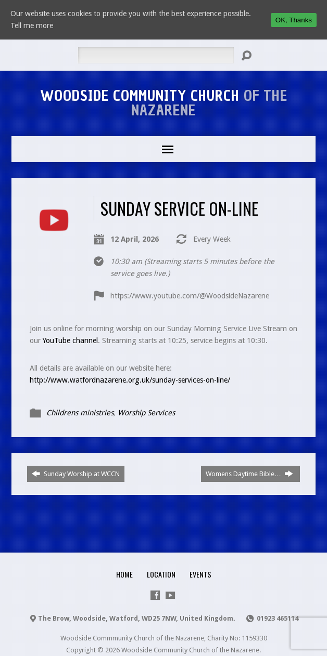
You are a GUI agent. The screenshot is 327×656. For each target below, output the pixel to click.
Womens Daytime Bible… (249, 473)
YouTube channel (70, 340)
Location (161, 574)
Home (124, 574)
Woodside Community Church (163, 103)
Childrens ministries (80, 413)
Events (200, 574)
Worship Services (146, 413)
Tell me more (31, 25)
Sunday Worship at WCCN (76, 473)
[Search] (156, 55)
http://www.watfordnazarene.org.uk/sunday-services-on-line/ (130, 380)
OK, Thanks (293, 20)
